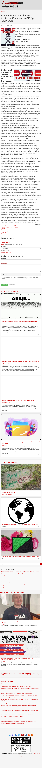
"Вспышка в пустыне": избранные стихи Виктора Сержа (13, 573)
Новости (3, 11)
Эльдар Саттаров (5, 233)
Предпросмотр (12, 284)
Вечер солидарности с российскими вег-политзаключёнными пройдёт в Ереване (18, 703)
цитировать (8, 252)
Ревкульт (12, 225)
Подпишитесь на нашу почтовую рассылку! (20, 673)
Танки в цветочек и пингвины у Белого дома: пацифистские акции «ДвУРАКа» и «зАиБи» (20, 690)
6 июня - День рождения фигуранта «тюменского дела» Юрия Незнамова (17, 718)
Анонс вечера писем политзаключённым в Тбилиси (12, 716)
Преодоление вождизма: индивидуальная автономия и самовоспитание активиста (19, 683)
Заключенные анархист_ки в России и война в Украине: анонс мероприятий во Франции (18, 659)
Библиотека (16, 225)
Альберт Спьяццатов (5, 231)
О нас (21, 756)
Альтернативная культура (6, 227)
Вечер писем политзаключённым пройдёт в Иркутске (12, 723)
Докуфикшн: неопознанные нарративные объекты (12, 587)
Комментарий (4, 263)
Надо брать (5, 242)
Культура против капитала (25, 225)
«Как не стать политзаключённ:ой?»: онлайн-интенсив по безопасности (16, 693)
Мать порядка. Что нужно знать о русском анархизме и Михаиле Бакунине (17, 714)
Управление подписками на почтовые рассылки (11, 676)
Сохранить (4, 284)
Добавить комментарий (6, 235)
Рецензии (7, 225)
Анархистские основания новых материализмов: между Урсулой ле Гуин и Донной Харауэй (18, 585)
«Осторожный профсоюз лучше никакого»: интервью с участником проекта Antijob (19, 721)
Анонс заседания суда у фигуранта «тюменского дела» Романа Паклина (18, 621)
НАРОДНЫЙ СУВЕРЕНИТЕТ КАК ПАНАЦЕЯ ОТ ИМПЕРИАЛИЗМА (20, 524)
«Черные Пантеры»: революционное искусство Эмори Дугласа (14, 578)
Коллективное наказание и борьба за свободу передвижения (18, 400)
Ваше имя (3, 258)
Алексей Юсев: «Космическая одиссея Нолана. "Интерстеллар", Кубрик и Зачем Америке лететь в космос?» (20, 576)
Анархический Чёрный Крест (13, 592)
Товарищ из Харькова (7, 494)
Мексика (3, 228)
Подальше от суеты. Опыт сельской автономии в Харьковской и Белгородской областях (20, 491)
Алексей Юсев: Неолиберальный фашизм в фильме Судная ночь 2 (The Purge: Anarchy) (20, 571)
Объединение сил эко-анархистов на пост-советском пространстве (20, 556)
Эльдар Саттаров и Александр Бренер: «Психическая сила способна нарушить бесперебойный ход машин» (18, 581)
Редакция (15, 25)
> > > (21, 726)
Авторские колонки (9, 291)
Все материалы (8, 681)
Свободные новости (10, 462)
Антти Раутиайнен (6, 365)
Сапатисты (3, 232)
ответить (3, 252)
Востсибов (4, 324)
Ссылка (2, 244)
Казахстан (3, 229)
